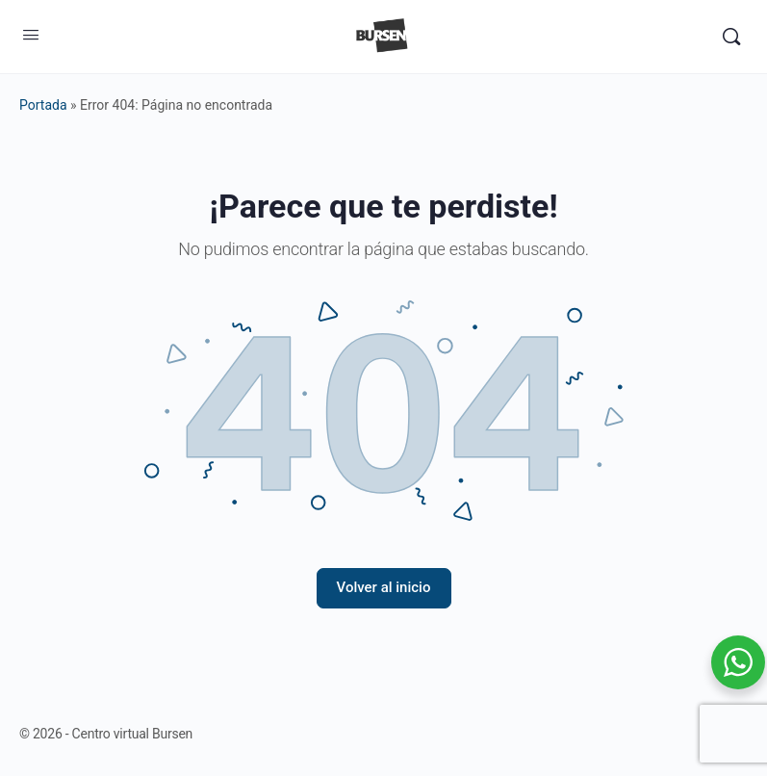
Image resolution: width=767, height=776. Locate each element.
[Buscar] (731, 36)
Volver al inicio (384, 587)
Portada (43, 105)
